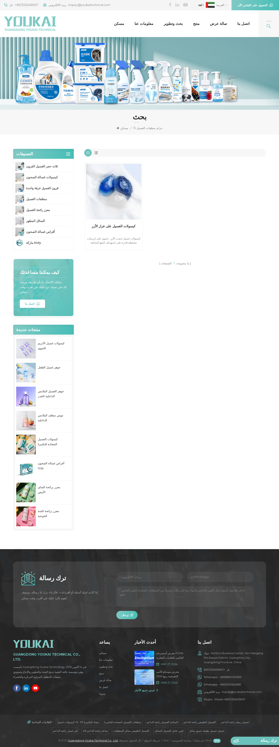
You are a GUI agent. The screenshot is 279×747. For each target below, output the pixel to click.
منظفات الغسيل (36, 199)
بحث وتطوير (173, 23)
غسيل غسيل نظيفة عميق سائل (206, 730)
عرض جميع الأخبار (144, 690)
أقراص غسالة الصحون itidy (51, 465)
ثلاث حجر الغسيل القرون (42, 166)
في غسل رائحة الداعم (65, 730)
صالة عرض (218, 23)
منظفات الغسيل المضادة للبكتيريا (122, 722)
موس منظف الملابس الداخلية (50, 417)
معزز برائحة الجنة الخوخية (48, 513)
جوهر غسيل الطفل (49, 367)
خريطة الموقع (152, 740)
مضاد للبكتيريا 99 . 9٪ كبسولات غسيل (78, 722)
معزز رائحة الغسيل (38, 210)
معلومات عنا (143, 23)
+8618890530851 (230, 677)
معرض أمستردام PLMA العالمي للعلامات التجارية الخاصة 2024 (170, 655)
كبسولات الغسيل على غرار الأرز (113, 226)
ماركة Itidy (33, 243)
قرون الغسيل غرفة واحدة (42, 188)
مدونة (102, 693)
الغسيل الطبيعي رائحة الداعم (199, 722)
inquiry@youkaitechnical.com (89, 5)
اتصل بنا (243, 23)
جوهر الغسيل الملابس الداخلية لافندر (51, 393)
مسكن (119, 23)
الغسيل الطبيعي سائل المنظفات (131, 730)
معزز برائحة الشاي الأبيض (49, 489)
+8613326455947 (26, 5)
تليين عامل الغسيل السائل (169, 730)
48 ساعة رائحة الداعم (95, 730)
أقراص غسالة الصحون (40, 232)
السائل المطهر (35, 221)
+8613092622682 (230, 684)
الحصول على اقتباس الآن (252, 5)
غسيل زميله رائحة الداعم (235, 722)
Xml (165, 740)
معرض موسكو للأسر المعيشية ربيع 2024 (167, 674)
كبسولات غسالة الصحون (42, 177)
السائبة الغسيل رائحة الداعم (162, 722)
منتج (196, 23)
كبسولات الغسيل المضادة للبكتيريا (48, 441)
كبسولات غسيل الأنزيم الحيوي (51, 345)
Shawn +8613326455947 (229, 699)
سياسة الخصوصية (181, 740)
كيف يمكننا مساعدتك (39, 272)
